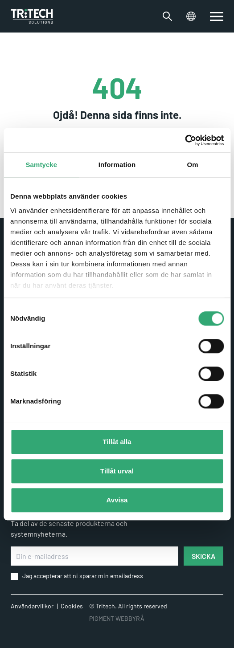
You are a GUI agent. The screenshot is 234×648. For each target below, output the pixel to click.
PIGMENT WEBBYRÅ (116, 618)
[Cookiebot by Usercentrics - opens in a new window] (185, 140)
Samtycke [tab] (41, 164)
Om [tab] (192, 164)
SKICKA (203, 556)
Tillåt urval (117, 471)
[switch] (216, 16)
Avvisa (117, 500)
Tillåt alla (117, 441)
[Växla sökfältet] (167, 16)
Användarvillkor (32, 606)
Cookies (72, 606)
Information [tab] (117, 164)
